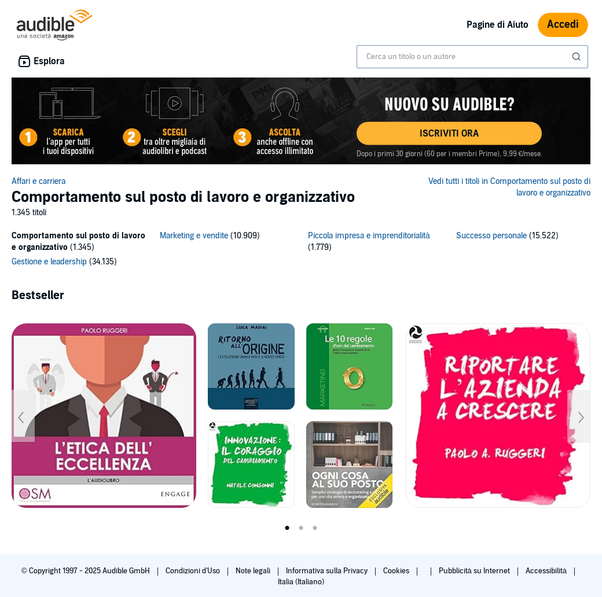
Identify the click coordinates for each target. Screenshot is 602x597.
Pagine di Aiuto (497, 25)
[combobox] (472, 56)
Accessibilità (547, 571)
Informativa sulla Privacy (327, 571)
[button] (449, 133)
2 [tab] (301, 528)
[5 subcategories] (301, 250)
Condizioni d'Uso (194, 571)
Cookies (397, 571)
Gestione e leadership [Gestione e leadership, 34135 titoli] (49, 262)
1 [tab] (287, 528)
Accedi (563, 25)
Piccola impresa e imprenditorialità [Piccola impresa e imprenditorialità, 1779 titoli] (369, 236)
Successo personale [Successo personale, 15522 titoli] (491, 236)
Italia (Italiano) (301, 582)
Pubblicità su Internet (475, 571)
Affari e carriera (38, 181)
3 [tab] (315, 528)
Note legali (254, 571)
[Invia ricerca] (577, 56)
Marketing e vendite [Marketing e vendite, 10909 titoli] (194, 236)
